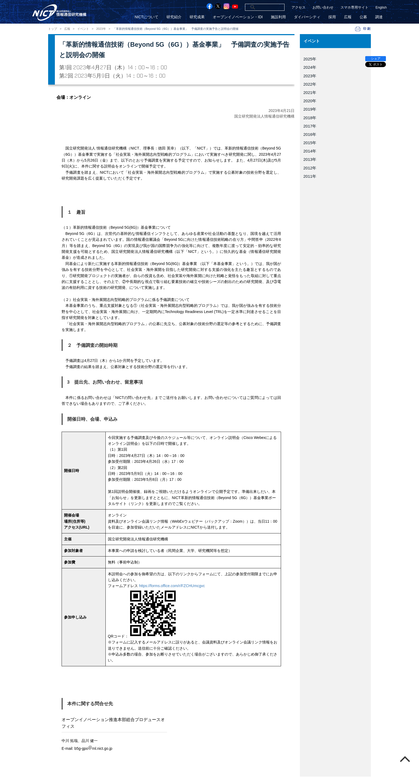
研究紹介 (174, 17)
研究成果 (197, 17)
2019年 (309, 109)
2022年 (309, 84)
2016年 (309, 134)
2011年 (309, 176)
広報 (347, 17)
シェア (376, 58)
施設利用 (278, 17)
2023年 (101, 28)
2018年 (309, 117)
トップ (52, 28)
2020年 (309, 101)
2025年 (309, 59)
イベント (83, 28)
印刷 (367, 29)
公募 (363, 17)
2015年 (309, 142)
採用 (332, 17)
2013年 (309, 159)
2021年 (309, 92)
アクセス (299, 7)
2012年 (309, 168)
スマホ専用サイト (354, 7)
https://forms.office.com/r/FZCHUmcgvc (172, 586)
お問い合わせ (323, 7)
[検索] (258, 7)
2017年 (309, 126)
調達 (379, 17)
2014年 (309, 151)
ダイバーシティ (307, 17)
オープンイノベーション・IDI (238, 17)
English (381, 7)
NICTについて (146, 17)
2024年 (309, 67)
